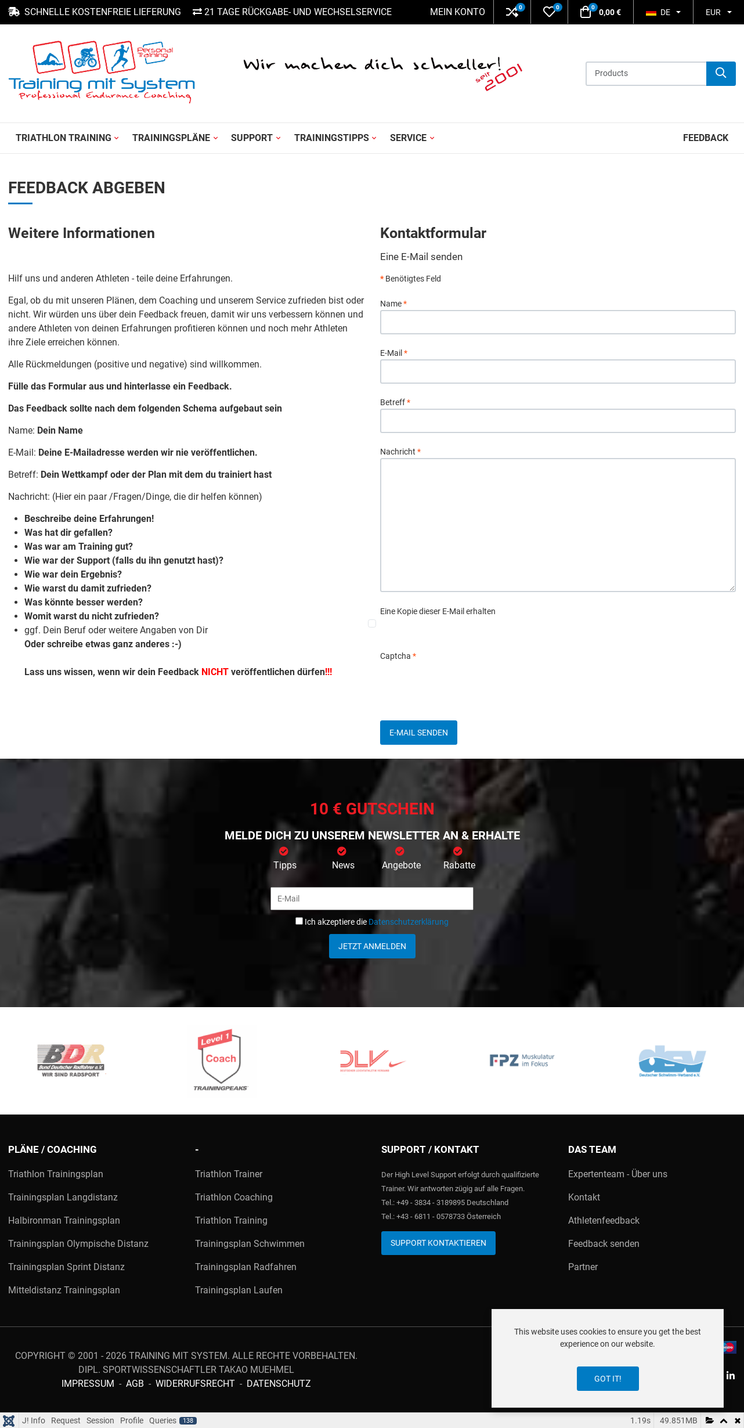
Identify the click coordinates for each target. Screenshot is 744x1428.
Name (393, 303)
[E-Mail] (372, 898)
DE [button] (658, 12)
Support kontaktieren (438, 1242)
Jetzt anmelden (372, 946)
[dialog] (608, 1358)
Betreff (395, 402)
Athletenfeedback (604, 1220)
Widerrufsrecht (195, 1383)
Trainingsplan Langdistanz (63, 1197)
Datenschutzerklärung (409, 921)
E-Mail (393, 353)
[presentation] (468, 685)
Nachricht (400, 451)
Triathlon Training (231, 1220)
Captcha (398, 656)
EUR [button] (713, 12)
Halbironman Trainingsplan (64, 1220)
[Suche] (721, 74)
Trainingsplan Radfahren (246, 1266)
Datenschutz (279, 1383)
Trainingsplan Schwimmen (250, 1243)
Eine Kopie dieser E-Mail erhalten (438, 611)
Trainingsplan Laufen (239, 1290)
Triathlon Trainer (228, 1174)
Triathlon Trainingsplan (55, 1174)
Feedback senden (604, 1243)
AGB (135, 1383)
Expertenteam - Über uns (617, 1174)
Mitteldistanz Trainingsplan (64, 1290)
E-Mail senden (418, 732)
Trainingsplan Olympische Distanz (78, 1243)
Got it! (608, 1378)
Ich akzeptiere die (372, 921)
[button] (512, 12)
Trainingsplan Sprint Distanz (66, 1266)
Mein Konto (457, 11)
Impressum (88, 1383)
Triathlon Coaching (234, 1197)
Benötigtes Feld (410, 278)
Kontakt (584, 1197)
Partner (583, 1266)
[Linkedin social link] (730, 1377)
